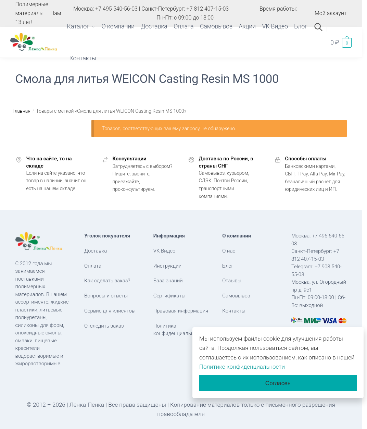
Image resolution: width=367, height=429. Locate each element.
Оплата (92, 266)
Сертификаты (169, 296)
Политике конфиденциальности (242, 366)
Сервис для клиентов (109, 311)
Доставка (95, 251)
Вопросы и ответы (106, 296)
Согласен (278, 383)
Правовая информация (180, 311)
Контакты (233, 311)
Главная (21, 111)
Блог (227, 266)
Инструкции (167, 266)
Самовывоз (236, 296)
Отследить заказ (104, 326)
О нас (228, 251)
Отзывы (231, 281)
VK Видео (164, 251)
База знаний (168, 281)
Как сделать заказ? (107, 281)
